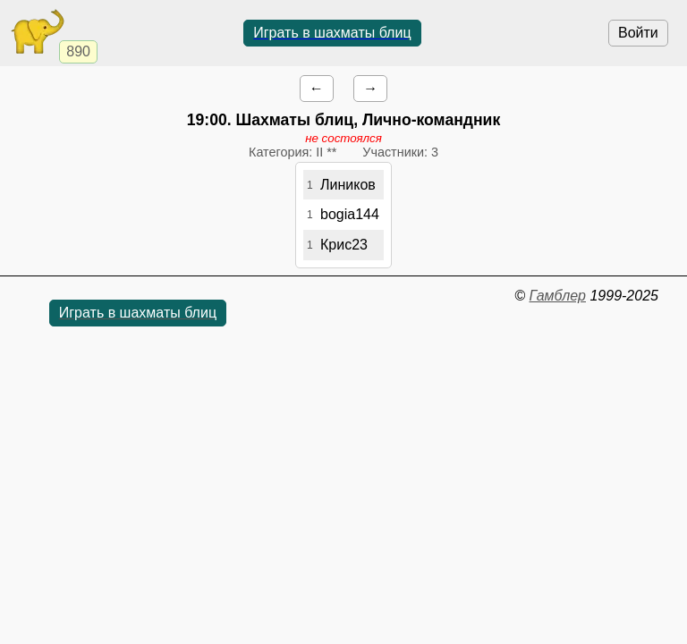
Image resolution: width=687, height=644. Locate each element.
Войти (638, 32)
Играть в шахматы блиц (332, 32)
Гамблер (557, 295)
